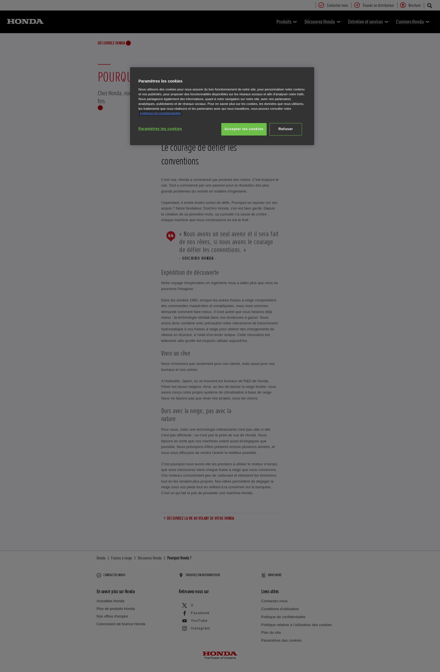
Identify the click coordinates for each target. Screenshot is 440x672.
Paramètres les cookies (160, 129)
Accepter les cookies (243, 129)
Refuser (286, 129)
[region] (222, 106)
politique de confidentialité (160, 113)
